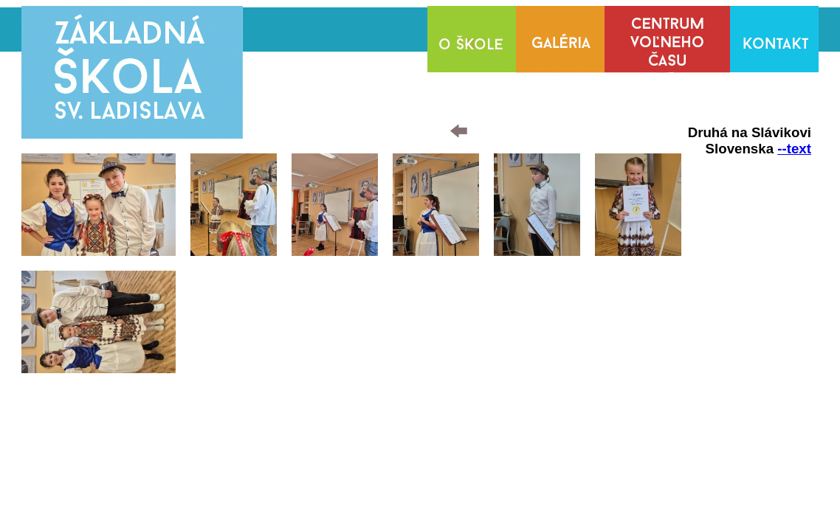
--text (794, 148)
